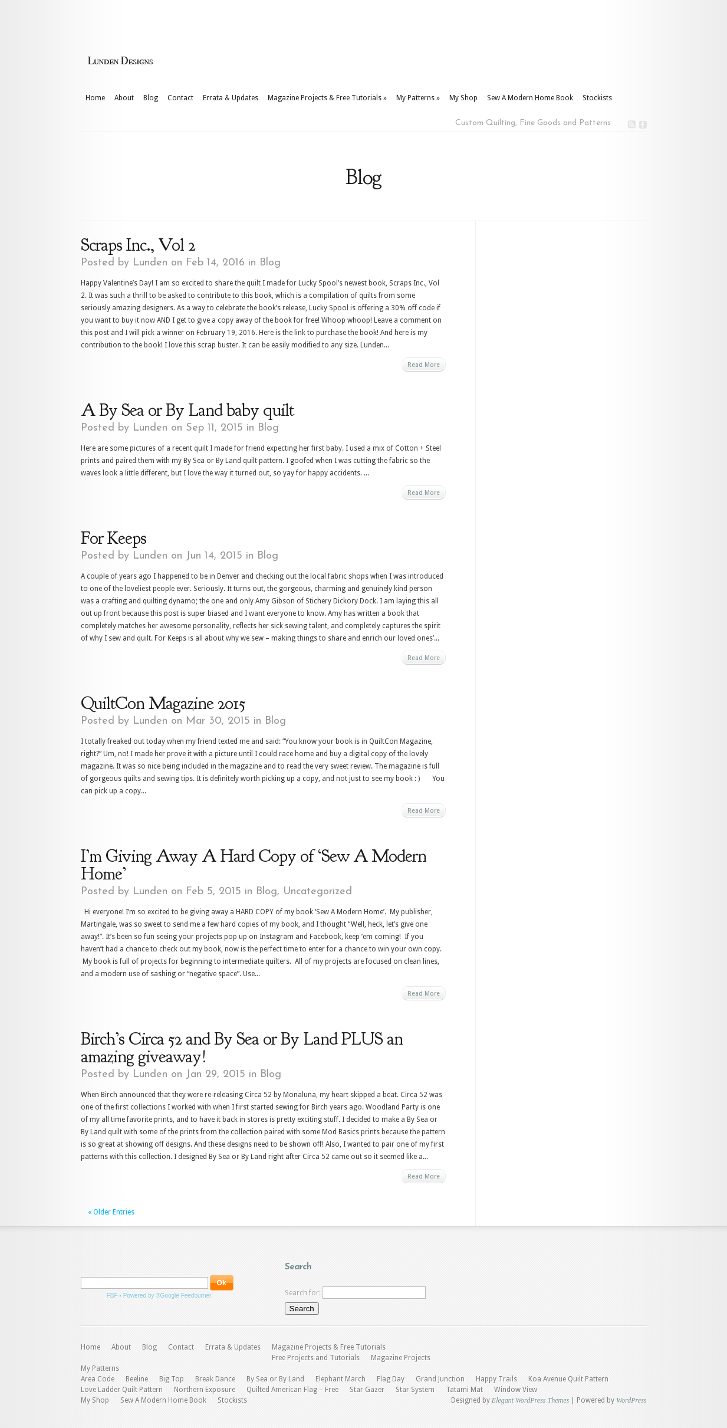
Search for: (303, 1293)
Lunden (150, 262)
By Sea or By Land (275, 1379)
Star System (415, 1390)
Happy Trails (496, 1379)
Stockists (597, 98)
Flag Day (390, 1379)
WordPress (631, 1400)
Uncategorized (317, 891)
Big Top (171, 1379)
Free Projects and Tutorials (316, 1358)
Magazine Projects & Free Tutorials (327, 98)
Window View (515, 1390)
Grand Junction (440, 1379)
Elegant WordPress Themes (530, 1400)
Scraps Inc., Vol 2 (138, 245)
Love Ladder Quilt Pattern (122, 1390)
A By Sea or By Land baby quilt (187, 410)
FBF (112, 1295)
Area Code (97, 1379)
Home (95, 98)
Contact (180, 98)
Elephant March (340, 1379)
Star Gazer (367, 1390)
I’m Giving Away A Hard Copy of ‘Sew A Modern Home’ (253, 865)
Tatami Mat (464, 1390)
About (124, 98)
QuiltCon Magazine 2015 (163, 703)
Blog (150, 98)
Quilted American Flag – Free (292, 1390)
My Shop (463, 98)
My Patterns (418, 98)
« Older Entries (111, 1212)
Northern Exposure (204, 1390)
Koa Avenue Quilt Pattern (568, 1379)
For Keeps (113, 538)
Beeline (137, 1379)
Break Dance (215, 1379)
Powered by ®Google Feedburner (167, 1295)
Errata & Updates (230, 98)
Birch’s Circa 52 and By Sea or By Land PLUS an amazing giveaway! (242, 1047)
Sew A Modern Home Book (530, 98)
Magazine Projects (400, 1358)
